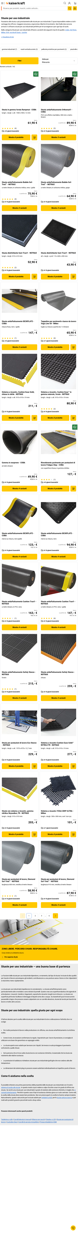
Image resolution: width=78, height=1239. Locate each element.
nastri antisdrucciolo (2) (29, 49)
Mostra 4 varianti (20, 488)
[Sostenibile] (35, 74)
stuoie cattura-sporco (64, 1098)
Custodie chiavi (12, 1122)
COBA (67, 30)
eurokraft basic (15, 32)
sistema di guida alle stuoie (10, 1087)
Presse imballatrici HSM (48, 1122)
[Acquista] (34, 137)
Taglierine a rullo (7, 1119)
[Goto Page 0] (22, 915)
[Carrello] (75, 3)
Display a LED (51, 1119)
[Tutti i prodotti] (2, 3)
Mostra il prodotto (16, 137)
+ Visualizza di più (7, 37)
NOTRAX (73, 30)
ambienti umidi (46, 1098)
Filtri (19, 61)
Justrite (24, 32)
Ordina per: (45, 59)
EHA (7, 32)
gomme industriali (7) (9, 49)
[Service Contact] (73, 1227)
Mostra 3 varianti (58, 137)
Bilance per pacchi (38, 1119)
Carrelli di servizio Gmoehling (28, 1122)
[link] (35, 915)
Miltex (3, 32)
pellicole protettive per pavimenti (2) (54, 49)
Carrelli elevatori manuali (22, 1119)
